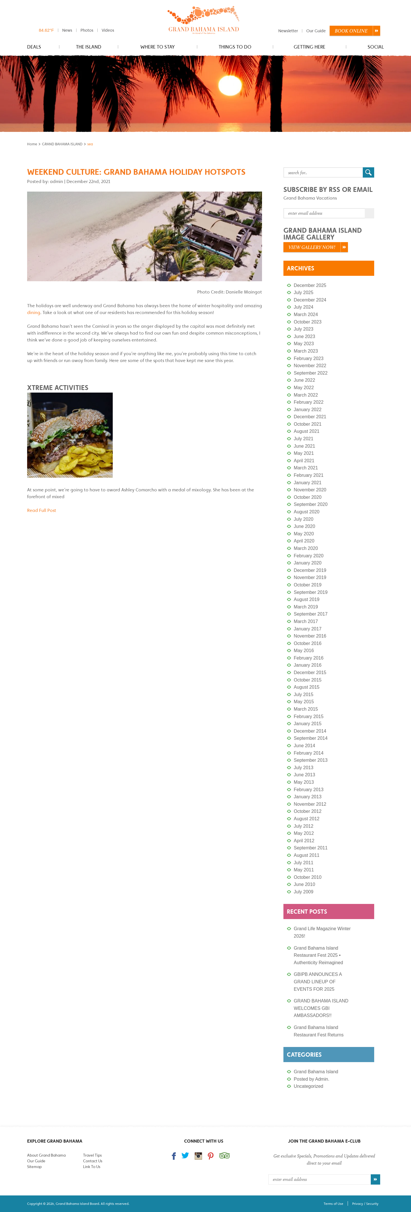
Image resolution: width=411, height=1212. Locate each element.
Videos (108, 30)
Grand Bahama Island (316, 1071)
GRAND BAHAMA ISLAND (62, 144)
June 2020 (304, 526)
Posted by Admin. (311, 1079)
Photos (86, 30)
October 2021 (307, 424)
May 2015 (304, 701)
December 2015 (310, 672)
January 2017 (307, 628)
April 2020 (304, 540)
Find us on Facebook (174, 1156)
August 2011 (306, 855)
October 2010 (307, 877)
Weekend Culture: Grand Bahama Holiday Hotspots (136, 172)
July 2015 (303, 694)
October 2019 (307, 584)
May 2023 (304, 343)
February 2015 (308, 716)
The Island (88, 47)
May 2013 (304, 782)
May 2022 (304, 387)
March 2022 (306, 395)
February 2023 (308, 358)
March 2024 (306, 314)
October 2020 (307, 497)
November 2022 (310, 365)
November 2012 (310, 804)
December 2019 (310, 570)
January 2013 (307, 796)
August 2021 (306, 431)
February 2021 (308, 475)
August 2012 (306, 818)
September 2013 (310, 760)
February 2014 (308, 753)
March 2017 (306, 621)
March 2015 (306, 709)
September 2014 (310, 738)
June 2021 (304, 446)
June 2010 (304, 884)
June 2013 (304, 774)
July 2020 (303, 519)
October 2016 (307, 643)
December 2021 (310, 416)
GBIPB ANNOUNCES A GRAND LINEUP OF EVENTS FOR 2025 (318, 981)
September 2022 (310, 373)
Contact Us (92, 1160)
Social (376, 47)
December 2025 (310, 285)
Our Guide (316, 30)
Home (32, 144)
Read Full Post (41, 510)
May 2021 (304, 453)
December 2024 (310, 300)
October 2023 (307, 321)
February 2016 (308, 658)
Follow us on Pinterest (210, 1156)
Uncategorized (308, 1086)
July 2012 (303, 826)
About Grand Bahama (46, 1155)
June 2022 (304, 380)
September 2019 (310, 592)
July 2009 (303, 891)
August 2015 (306, 687)
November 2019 (310, 577)
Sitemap (34, 1166)
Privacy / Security (365, 1203)
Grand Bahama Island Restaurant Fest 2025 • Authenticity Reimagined (318, 955)
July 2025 (303, 292)
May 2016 (304, 650)
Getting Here (309, 47)
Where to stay (157, 47)
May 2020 (304, 533)
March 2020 (306, 548)
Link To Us (91, 1166)
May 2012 (304, 833)
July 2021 (303, 438)
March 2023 (306, 351)
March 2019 (306, 606)
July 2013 (303, 767)
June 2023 (304, 336)
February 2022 (308, 402)
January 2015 (307, 723)
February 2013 (308, 789)
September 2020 (310, 504)
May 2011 (304, 869)
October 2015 (307, 680)
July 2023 (303, 329)
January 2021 (307, 482)
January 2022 (307, 409)
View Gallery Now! (312, 247)
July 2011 (303, 862)
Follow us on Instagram (198, 1156)
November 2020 (310, 489)
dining (33, 312)
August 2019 (306, 599)
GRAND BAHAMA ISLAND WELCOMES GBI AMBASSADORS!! (321, 1008)
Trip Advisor (224, 1155)
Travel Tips (92, 1155)
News (67, 30)
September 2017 (310, 614)
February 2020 (308, 555)
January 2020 (307, 562)
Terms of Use (333, 1203)
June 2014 (304, 745)
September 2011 (310, 847)
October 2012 (307, 811)
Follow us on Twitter (185, 1155)
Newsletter (288, 30)
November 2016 (310, 636)
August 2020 (306, 511)
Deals (34, 47)
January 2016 (307, 665)
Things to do (235, 47)
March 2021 (306, 467)
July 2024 (303, 307)
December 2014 (310, 731)
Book (351, 31)
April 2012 (304, 840)
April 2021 (304, 460)
